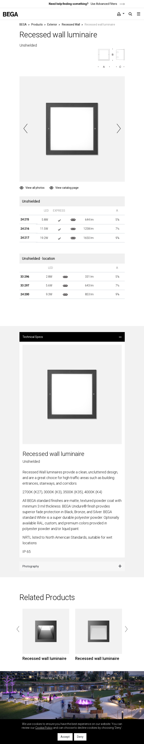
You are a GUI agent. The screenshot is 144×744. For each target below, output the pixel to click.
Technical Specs (32, 336)
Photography (30, 566)
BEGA (23, 24)
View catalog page (67, 187)
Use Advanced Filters (107, 3)
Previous (25, 128)
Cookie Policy (44, 727)
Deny (80, 736)
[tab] (72, 337)
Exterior (52, 24)
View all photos (35, 187)
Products (37, 24)
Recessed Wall (71, 24)
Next (119, 128)
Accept (65, 736)
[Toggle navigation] (138, 13)
